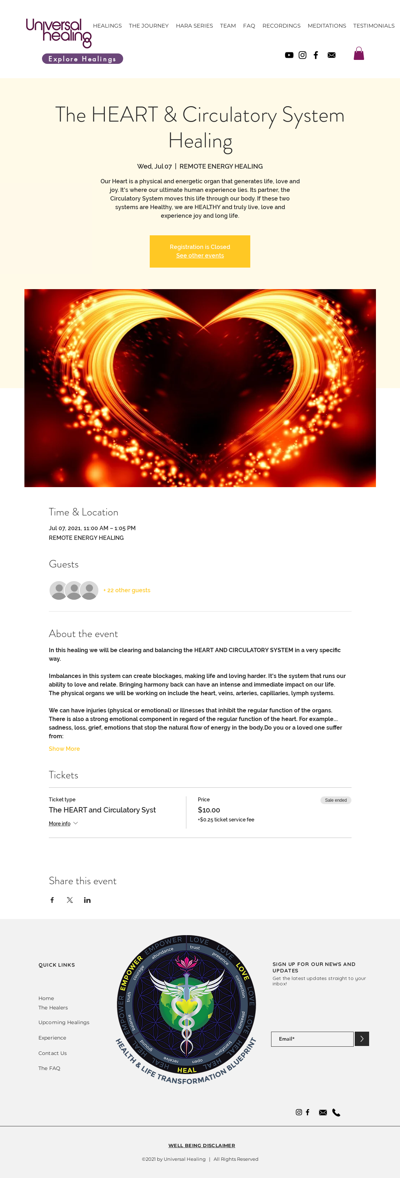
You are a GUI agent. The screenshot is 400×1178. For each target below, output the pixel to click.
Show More (64, 748)
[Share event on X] (69, 900)
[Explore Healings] (82, 58)
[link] (358, 53)
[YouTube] (289, 55)
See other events (200, 255)
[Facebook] (316, 55)
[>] (362, 1039)
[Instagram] (302, 55)
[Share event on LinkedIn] (87, 900)
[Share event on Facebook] (52, 900)
